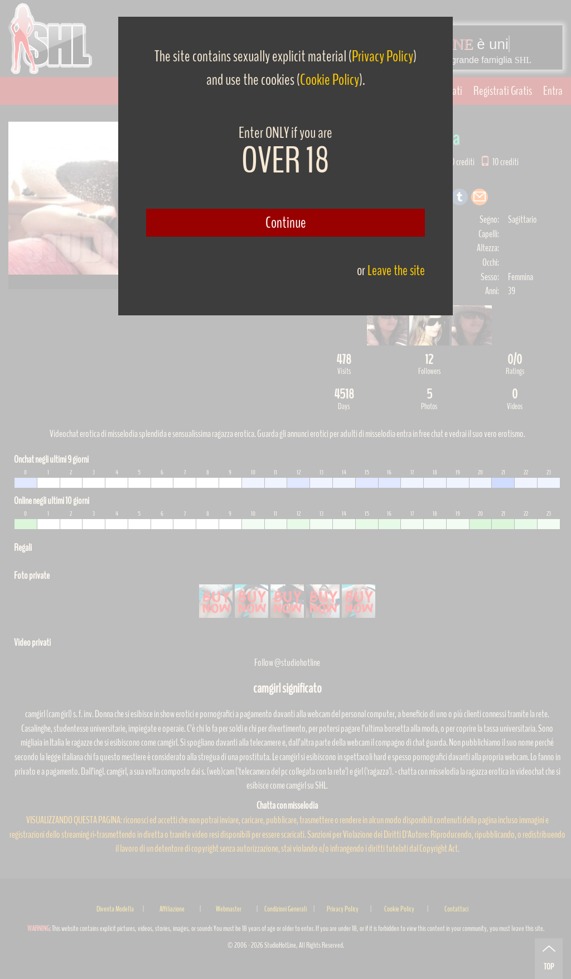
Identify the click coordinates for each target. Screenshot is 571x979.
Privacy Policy (382, 56)
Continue (285, 222)
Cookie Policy (329, 79)
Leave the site (396, 270)
